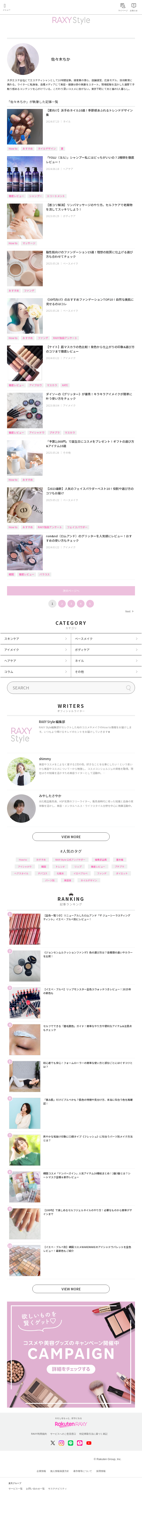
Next (129, 611)
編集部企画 (101, 859)
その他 (67, 452)
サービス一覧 (16, 1488)
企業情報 (41, 1471)
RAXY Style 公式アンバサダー (70, 859)
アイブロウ (35, 385)
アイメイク (69, 358)
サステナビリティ (57, 1488)
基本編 (119, 859)
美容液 (67, 880)
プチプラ (54, 432)
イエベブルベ (80, 873)
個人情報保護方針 (59, 1471)
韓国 (11, 574)
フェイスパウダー (77, 527)
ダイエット (122, 873)
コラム (8, 672)
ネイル (67, 121)
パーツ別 (50, 880)
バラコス (44, 574)
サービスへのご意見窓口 (63, 1434)
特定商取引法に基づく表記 (93, 1434)
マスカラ (52, 385)
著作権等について (82, 1471)
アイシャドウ (36, 432)
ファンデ (29, 290)
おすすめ (28, 148)
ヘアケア (68, 169)
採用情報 (101, 1471)
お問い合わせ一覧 (35, 1488)
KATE (65, 385)
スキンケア (11, 639)
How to (13, 148)
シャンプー (35, 196)
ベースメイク (70, 263)
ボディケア (69, 216)
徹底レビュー (16, 196)
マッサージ (29, 243)
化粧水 (60, 873)
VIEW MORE (71, 836)
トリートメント (56, 196)
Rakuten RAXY (22, 7)
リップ (78, 866)
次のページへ (71, 591)
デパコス (42, 873)
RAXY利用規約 (39, 1434)
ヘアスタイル (21, 873)
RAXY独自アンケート (65, 338)
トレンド (60, 866)
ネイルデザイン (47, 148)
